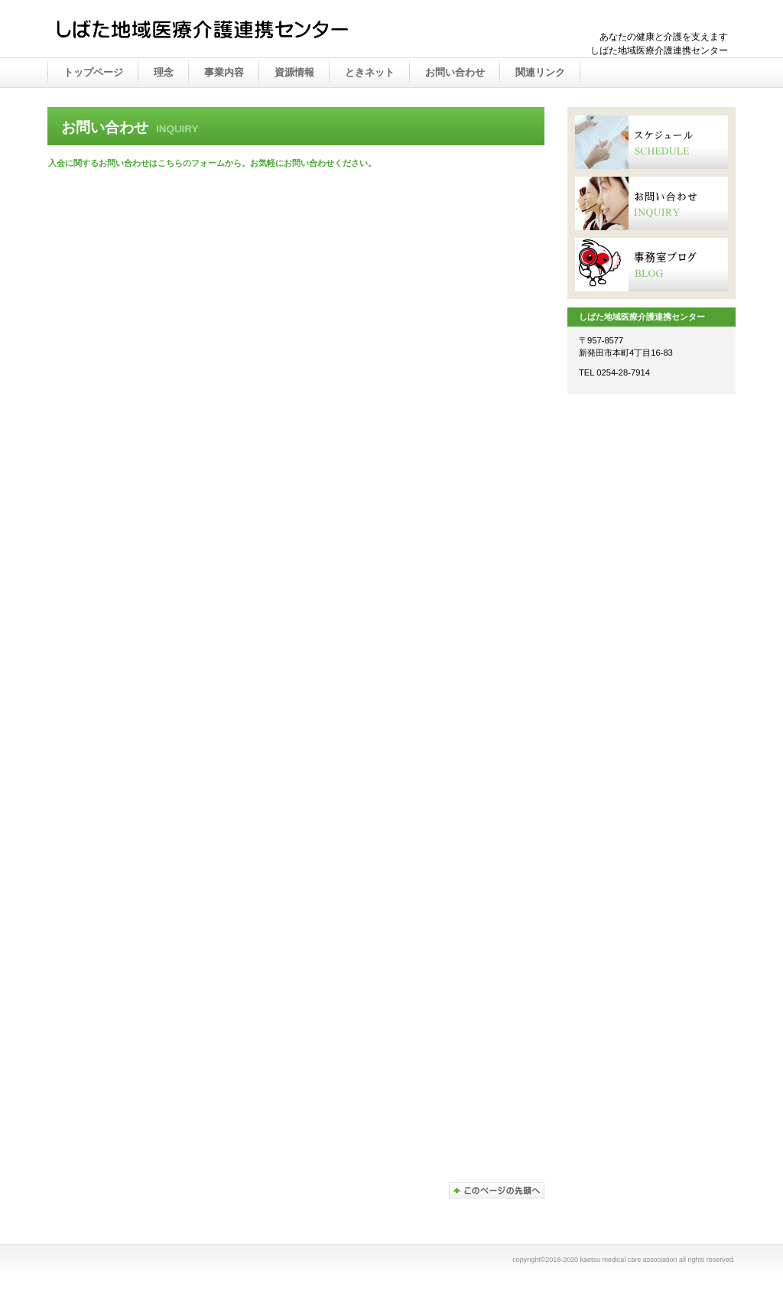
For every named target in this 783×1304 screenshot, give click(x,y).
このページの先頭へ (496, 1190)
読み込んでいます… (292, 681)
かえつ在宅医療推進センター (208, 30)
